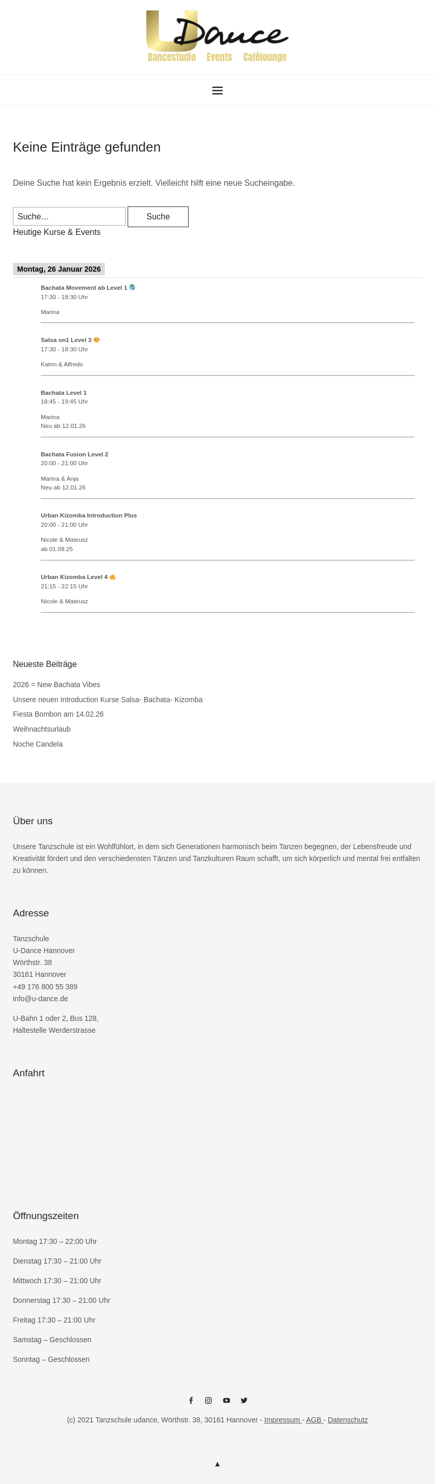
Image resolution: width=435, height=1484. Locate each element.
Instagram (208, 1404)
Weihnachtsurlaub (42, 729)
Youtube (226, 1404)
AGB (314, 1420)
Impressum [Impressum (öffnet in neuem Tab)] (283, 1420)
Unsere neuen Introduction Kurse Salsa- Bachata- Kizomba (108, 699)
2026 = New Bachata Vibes (56, 684)
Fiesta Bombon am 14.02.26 (58, 714)
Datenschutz (348, 1420)
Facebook (190, 1404)
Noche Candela (38, 744)
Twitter (244, 1404)
